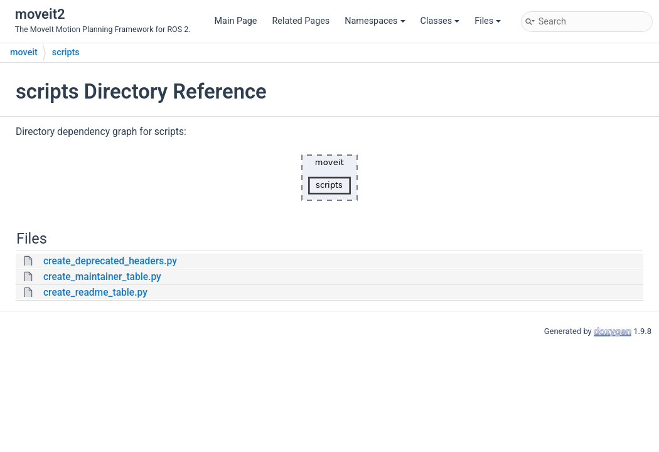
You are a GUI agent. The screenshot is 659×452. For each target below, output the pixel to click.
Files (487, 21)
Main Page (236, 21)
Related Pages (301, 21)
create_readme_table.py (95, 292)
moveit (24, 52)
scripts (66, 52)
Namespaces (375, 21)
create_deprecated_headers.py (110, 261)
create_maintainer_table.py (102, 276)
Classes (440, 21)
